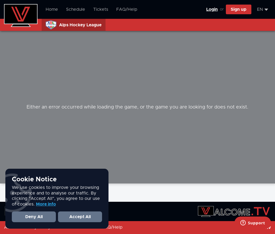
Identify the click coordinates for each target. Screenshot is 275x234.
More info (46, 204)
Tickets (100, 9)
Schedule (75, 9)
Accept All (80, 217)
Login (212, 9)
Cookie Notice (34, 179)
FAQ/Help (126, 9)
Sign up (239, 9)
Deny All (34, 217)
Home (52, 9)
